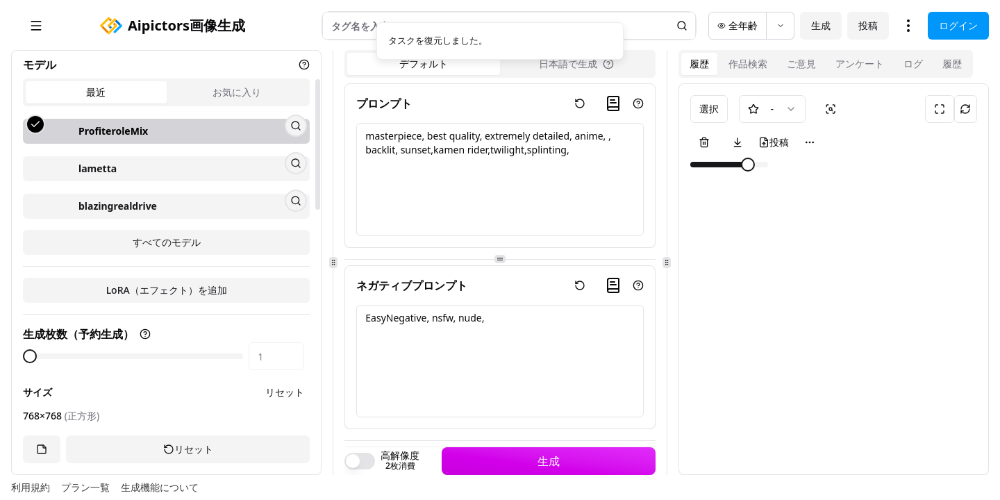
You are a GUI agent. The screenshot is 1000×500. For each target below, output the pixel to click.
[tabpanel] (166, 219)
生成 (821, 25)
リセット (188, 449)
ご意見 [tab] (801, 63)
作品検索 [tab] (747, 63)
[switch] (359, 461)
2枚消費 (400, 466)
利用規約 (30, 487)
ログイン (958, 25)
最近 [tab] (96, 92)
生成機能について (160, 487)
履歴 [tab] (699, 63)
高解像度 (400, 455)
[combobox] (772, 109)
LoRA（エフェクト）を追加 (166, 360)
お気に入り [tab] (236, 92)
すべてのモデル (167, 312)
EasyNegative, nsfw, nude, (499, 361)
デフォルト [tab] (423, 63)
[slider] (748, 165)
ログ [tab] (913, 63)
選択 (709, 108)
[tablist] (166, 92)
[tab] (576, 63)
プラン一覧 (85, 487)
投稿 (868, 25)
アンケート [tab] (859, 63)
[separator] (499, 259)
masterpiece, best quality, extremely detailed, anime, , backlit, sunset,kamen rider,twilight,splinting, (499, 179)
